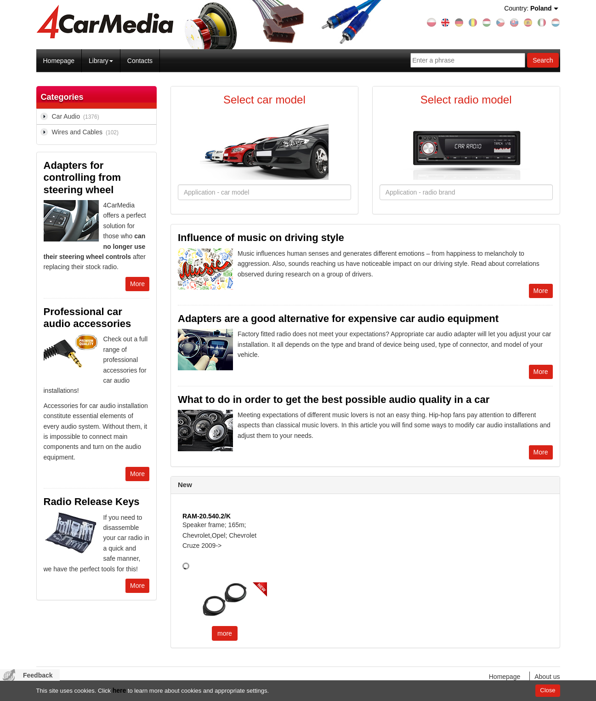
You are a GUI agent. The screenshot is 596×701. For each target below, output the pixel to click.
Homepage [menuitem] (505, 676)
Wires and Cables (87, 132)
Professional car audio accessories (87, 317)
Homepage (59, 60)
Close (547, 690)
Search (543, 60)
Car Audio (77, 117)
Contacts (140, 60)
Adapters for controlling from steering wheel (82, 177)
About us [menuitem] (547, 676)
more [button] (224, 633)
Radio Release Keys (92, 501)
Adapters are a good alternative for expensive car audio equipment (338, 318)
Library (101, 60)
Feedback (38, 675)
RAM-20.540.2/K (206, 516)
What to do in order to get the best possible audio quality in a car (333, 399)
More (137, 283)
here (119, 690)
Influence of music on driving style (261, 237)
